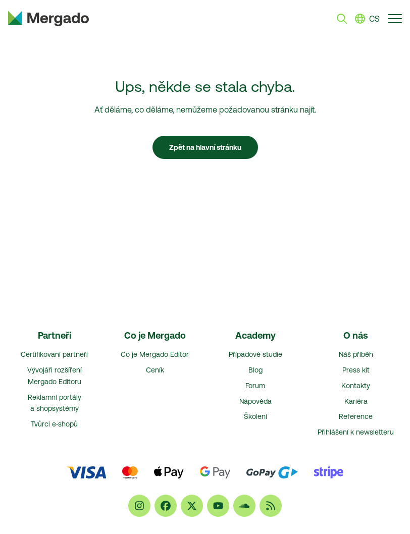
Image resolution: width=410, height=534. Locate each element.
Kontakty (355, 386)
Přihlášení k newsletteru (356, 432)
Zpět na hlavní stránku (205, 147)
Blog (255, 370)
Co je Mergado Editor (155, 354)
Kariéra (356, 401)
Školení (255, 416)
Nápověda (255, 401)
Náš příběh (356, 354)
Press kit (356, 370)
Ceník (155, 370)
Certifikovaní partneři (54, 354)
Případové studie (255, 354)
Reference (356, 416)
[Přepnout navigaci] (395, 18)
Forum (255, 386)
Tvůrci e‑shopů (54, 424)
